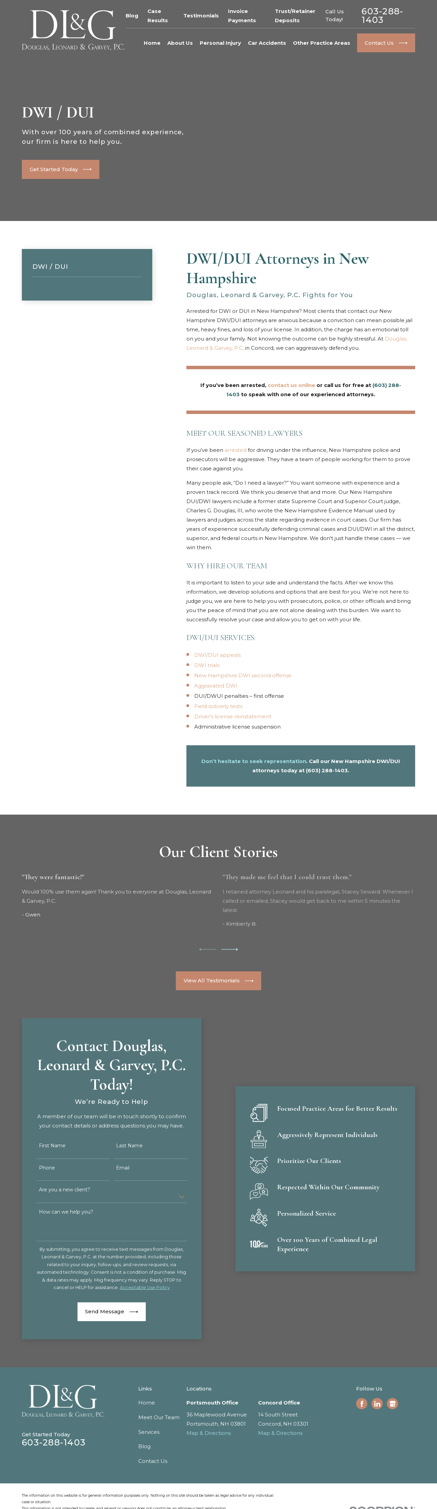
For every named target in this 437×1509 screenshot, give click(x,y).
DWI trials (207, 665)
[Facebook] (362, 1404)
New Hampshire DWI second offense (243, 675)
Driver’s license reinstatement (232, 716)
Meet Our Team (159, 1417)
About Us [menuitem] (180, 43)
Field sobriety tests (218, 706)
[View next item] (229, 949)
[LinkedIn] (377, 1404)
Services (148, 1432)
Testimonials (201, 15)
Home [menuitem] (152, 43)
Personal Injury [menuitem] (220, 43)
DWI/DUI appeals (217, 655)
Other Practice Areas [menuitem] (321, 43)
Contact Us (152, 1461)
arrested (235, 450)
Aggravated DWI (216, 685)
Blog (132, 15)
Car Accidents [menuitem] (267, 43)
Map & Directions (208, 1433)
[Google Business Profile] (393, 1404)
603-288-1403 (382, 15)
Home (146, 1402)
